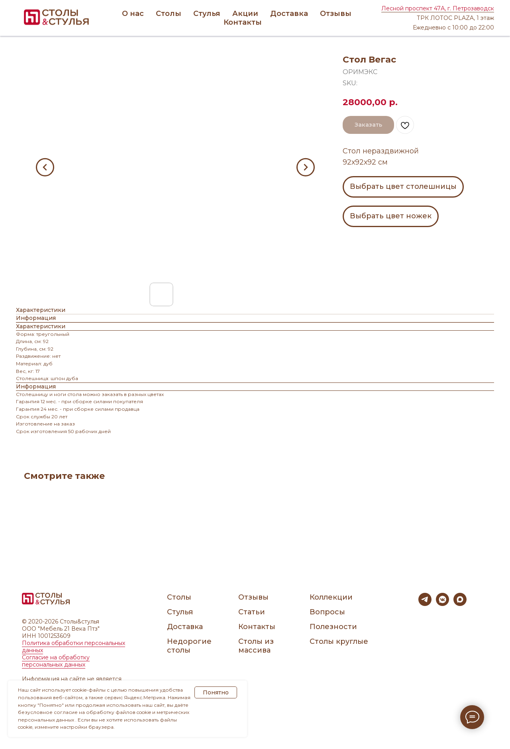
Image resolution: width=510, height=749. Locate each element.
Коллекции (331, 597)
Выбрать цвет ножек (391, 216)
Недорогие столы (189, 646)
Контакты (243, 22)
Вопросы (327, 612)
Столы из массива (256, 646)
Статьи (251, 612)
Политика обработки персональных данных (73, 646)
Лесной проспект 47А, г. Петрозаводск (437, 8)
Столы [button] (168, 13)
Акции (245, 13)
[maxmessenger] (460, 603)
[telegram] (425, 603)
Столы (179, 597)
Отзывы (335, 13)
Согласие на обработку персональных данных (56, 661)
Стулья (180, 612)
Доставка (289, 13)
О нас (133, 13)
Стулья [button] (206, 13)
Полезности (333, 626)
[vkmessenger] (442, 603)
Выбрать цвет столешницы (403, 186)
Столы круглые (339, 641)
